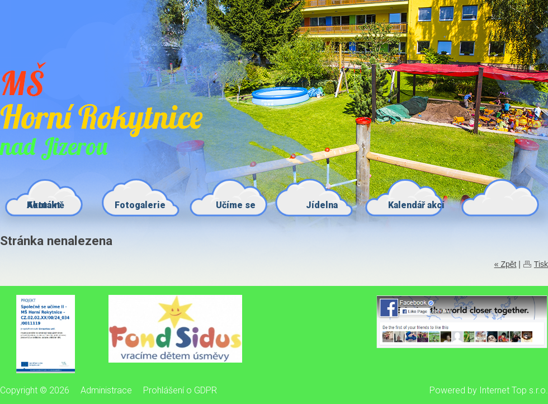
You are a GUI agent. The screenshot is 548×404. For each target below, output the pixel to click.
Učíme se (236, 205)
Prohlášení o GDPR (180, 390)
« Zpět (505, 264)
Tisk (541, 264)
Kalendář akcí (416, 205)
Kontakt (43, 205)
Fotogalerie (140, 205)
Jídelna (322, 205)
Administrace (106, 390)
